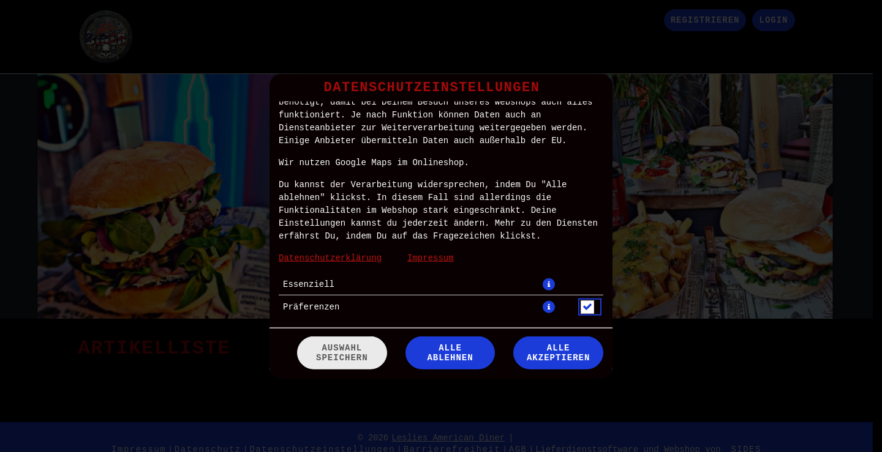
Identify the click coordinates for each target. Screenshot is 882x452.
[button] (549, 284)
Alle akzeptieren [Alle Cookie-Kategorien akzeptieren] (558, 353)
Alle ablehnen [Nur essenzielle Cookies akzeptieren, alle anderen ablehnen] (450, 353)
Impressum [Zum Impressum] (430, 257)
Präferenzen (311, 306)
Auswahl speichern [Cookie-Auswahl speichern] (342, 353)
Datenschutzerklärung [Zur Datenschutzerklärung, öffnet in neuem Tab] (330, 257)
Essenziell (308, 284)
